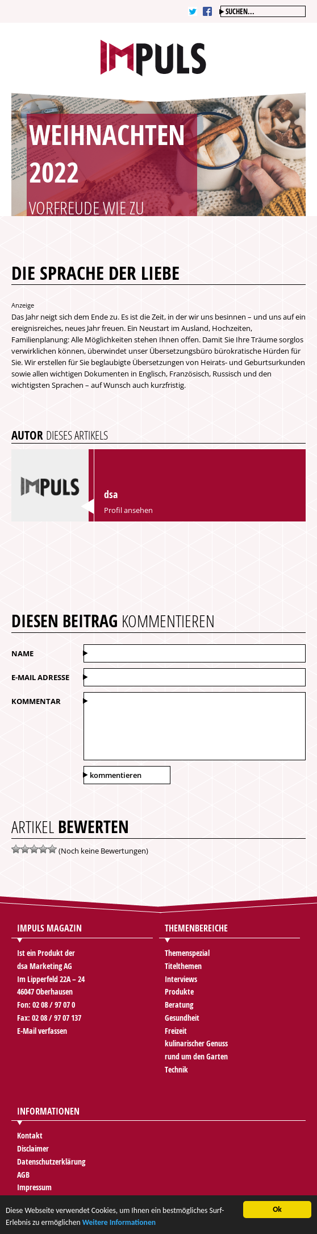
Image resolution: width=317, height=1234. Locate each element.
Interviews (181, 979)
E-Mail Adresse (40, 677)
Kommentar (36, 701)
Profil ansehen (128, 510)
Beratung (179, 1004)
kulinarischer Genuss (196, 1043)
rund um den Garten (196, 1056)
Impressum (34, 1187)
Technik (176, 1069)
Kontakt (30, 1135)
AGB (23, 1174)
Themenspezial (187, 952)
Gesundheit (182, 1017)
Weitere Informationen (119, 1226)
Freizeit (176, 1030)
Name (22, 653)
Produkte (179, 991)
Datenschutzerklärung (51, 1161)
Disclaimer (33, 1148)
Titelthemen (183, 965)
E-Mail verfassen (42, 1030)
